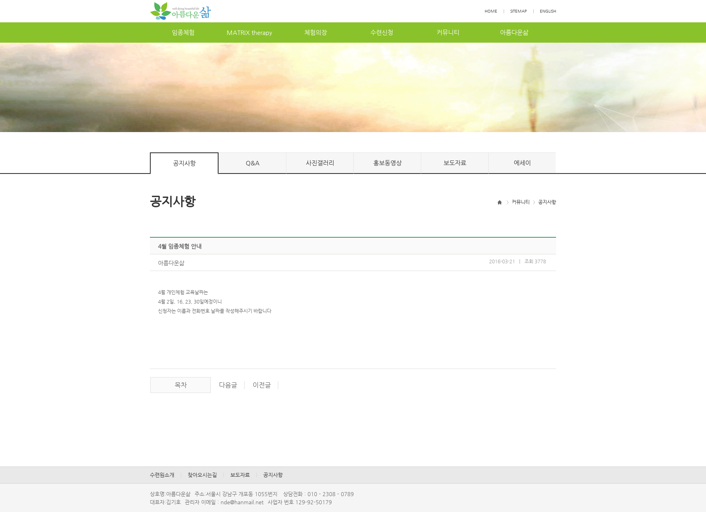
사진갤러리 (320, 162)
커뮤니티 (448, 32)
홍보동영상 (387, 162)
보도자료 (455, 162)
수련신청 (381, 32)
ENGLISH (548, 11)
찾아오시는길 (202, 475)
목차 (181, 385)
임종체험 (183, 32)
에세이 (522, 162)
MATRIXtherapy (249, 32)
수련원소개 (162, 475)
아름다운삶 (514, 32)
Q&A (253, 162)
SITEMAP (518, 11)
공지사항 (184, 163)
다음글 (228, 385)
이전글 (262, 385)
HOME (491, 11)
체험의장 (315, 32)
